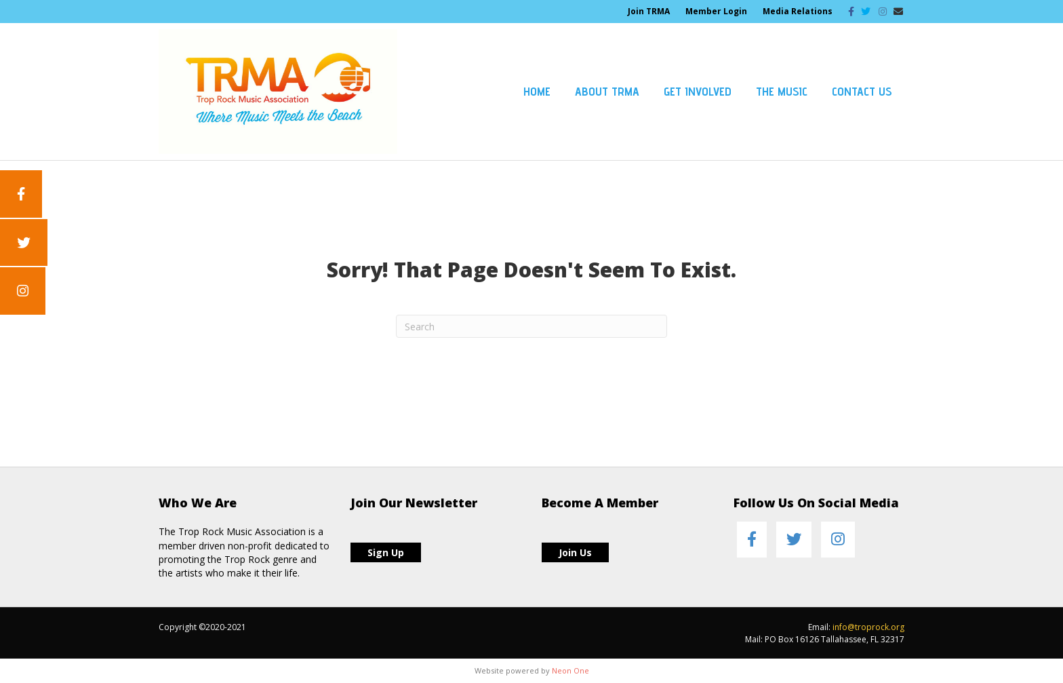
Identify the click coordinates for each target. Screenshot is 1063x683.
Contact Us (862, 91)
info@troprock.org (868, 627)
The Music (781, 91)
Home (536, 91)
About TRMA (607, 91)
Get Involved (697, 91)
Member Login (716, 11)
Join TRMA (649, 11)
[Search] (531, 326)
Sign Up (385, 552)
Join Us (575, 552)
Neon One (570, 670)
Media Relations (798, 11)
